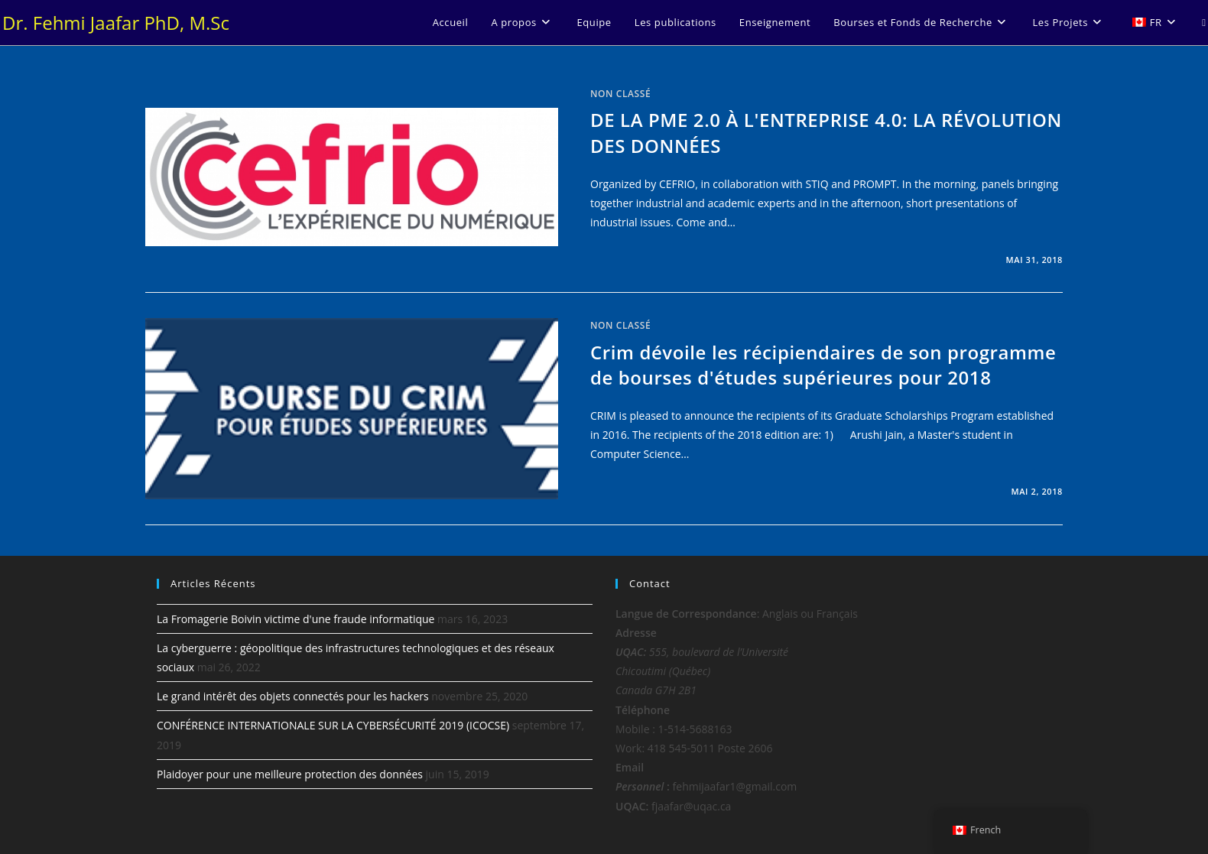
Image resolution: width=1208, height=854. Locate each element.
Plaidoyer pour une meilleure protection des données (290, 774)
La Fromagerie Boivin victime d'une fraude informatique (295, 619)
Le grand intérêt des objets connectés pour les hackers (293, 696)
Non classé (620, 93)
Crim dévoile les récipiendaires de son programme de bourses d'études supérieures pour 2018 (823, 365)
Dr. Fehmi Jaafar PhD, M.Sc (115, 22)
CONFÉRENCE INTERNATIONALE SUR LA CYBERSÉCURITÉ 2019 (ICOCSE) (333, 725)
